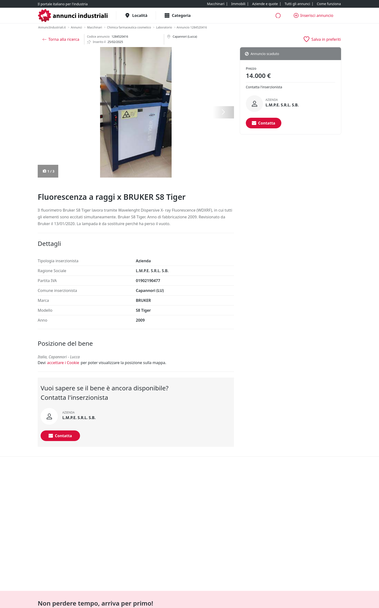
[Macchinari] (215, 4)
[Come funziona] (328, 4)
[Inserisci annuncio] (313, 15)
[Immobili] (238, 4)
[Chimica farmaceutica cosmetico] (129, 27)
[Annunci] (76, 27)
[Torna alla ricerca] (61, 39)
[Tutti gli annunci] (297, 4)
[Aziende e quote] (265, 4)
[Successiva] (223, 112)
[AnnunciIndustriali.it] (52, 27)
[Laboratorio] (164, 27)
